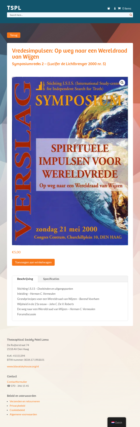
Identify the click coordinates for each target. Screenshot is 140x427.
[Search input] (69, 15)
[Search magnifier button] (130, 14)
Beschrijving (25, 279)
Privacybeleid (17, 405)
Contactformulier (17, 381)
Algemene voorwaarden (23, 414)
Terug (13, 35)
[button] (122, 83)
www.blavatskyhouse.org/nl (23, 366)
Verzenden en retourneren (25, 401)
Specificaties (51, 279)
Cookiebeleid (17, 409)
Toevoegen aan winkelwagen (33, 262)
